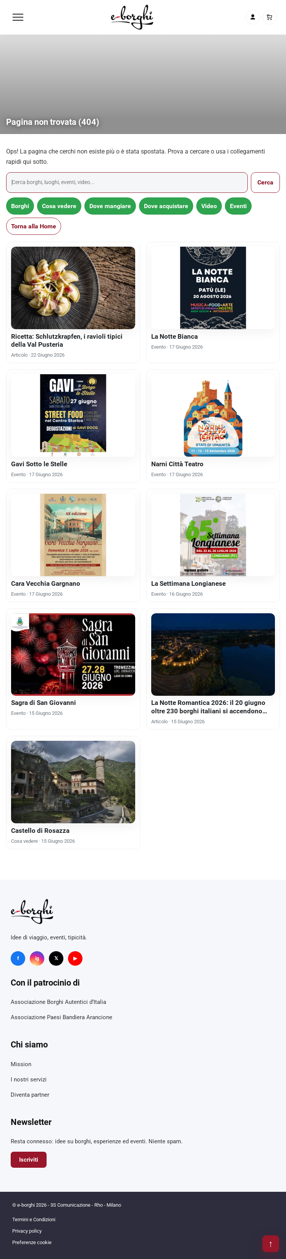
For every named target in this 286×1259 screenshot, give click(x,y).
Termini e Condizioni (33, 1219)
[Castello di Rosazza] (73, 782)
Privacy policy (27, 1231)
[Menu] (18, 17)
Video (209, 206)
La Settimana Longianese (188, 583)
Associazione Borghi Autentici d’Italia (58, 1002)
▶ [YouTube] (75, 958)
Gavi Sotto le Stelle (39, 464)
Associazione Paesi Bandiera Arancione (61, 1017)
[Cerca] (127, 182)
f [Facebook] (18, 958)
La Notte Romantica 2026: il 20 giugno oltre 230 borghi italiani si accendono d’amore (208, 711)
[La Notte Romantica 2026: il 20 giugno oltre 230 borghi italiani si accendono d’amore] (213, 654)
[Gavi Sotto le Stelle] (73, 415)
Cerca (265, 182)
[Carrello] (269, 17)
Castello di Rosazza (40, 830)
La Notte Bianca (174, 336)
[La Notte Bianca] (213, 288)
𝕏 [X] (56, 958)
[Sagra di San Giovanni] (73, 654)
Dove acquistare (166, 206)
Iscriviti (28, 1159)
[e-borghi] (132, 17)
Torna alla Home (33, 226)
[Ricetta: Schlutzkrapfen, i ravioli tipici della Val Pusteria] (73, 288)
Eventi (238, 206)
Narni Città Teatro (177, 464)
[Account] (253, 17)
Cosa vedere (59, 206)
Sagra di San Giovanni (43, 702)
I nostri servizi (29, 1079)
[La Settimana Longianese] (213, 535)
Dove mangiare (110, 206)
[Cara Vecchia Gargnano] (73, 535)
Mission (21, 1064)
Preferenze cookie (32, 1242)
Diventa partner (30, 1094)
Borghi (20, 206)
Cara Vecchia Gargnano (45, 583)
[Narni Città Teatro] (213, 415)
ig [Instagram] (37, 958)
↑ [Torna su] (270, 1243)
